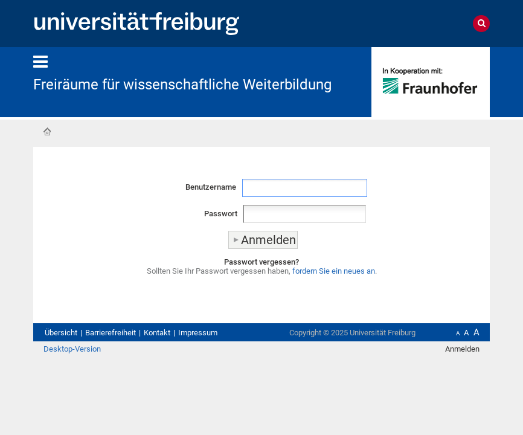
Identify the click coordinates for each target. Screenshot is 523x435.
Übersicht (61, 332)
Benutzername (210, 187)
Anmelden (462, 348)
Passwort (220, 213)
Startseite (47, 131)
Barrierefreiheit (110, 332)
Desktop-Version (72, 348)
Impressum (197, 332)
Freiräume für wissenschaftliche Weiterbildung (182, 84)
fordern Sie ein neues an (333, 271)
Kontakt (157, 332)
